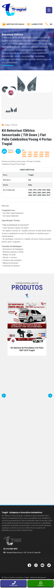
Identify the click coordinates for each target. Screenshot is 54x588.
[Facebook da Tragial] (29, 565)
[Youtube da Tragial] (42, 565)
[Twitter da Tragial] (49, 565)
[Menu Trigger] (49, 10)
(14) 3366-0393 (10, 549)
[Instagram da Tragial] (36, 565)
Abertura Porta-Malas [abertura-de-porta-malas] (13, 24)
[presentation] (4, 396)
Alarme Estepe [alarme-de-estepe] (35, 24)
